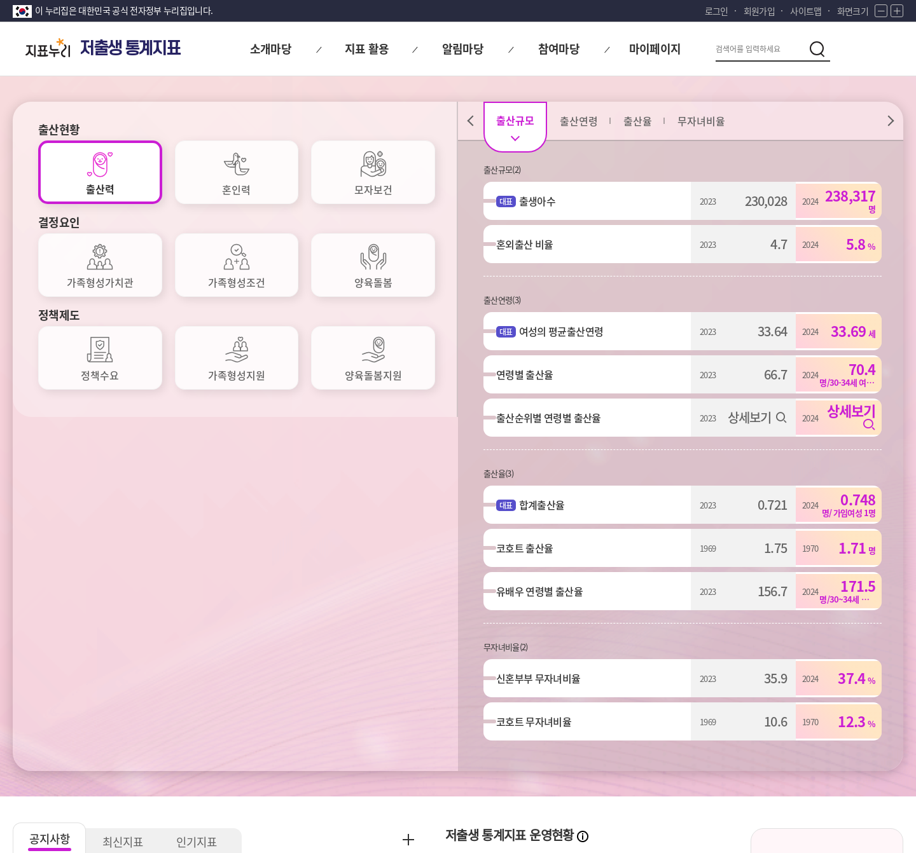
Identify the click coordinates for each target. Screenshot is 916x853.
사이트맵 (805, 10)
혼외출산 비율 (531, 244)
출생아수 (543, 201)
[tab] (100, 172)
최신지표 (127, 480)
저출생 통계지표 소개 (827, 522)
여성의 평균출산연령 (567, 331)
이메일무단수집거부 (152, 749)
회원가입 (759, 10)
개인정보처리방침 (49, 749)
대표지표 (536, 553)
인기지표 (203, 480)
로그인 (716, 10)
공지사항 (51, 477)
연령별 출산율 (531, 374)
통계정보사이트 (789, 749)
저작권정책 (303, 749)
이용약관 (237, 749)
